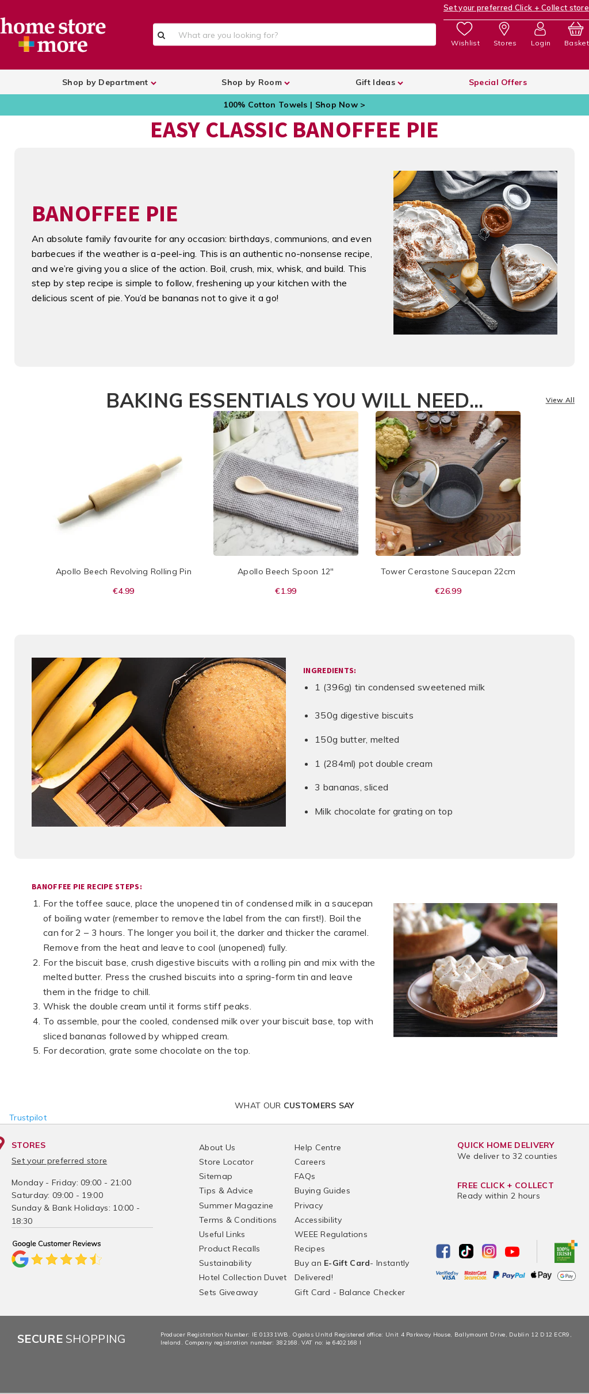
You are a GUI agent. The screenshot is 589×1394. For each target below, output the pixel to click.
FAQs (304, 1176)
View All (560, 400)
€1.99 (286, 591)
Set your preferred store (59, 1160)
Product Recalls (230, 1248)
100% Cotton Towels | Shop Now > (294, 104)
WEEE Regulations (331, 1234)
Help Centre (317, 1147)
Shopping (71, 1338)
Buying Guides (322, 1190)
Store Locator (226, 1162)
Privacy (308, 1205)
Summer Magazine (236, 1205)
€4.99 (124, 591)
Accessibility (318, 1220)
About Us (217, 1147)
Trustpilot (28, 1117)
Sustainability (225, 1263)
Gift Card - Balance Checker (349, 1292)
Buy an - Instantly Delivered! (352, 1270)
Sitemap (215, 1176)
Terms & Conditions (238, 1220)
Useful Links (222, 1234)
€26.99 (448, 591)
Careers (310, 1162)
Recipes (309, 1248)
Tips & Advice (226, 1190)
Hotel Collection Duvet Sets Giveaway (243, 1284)
